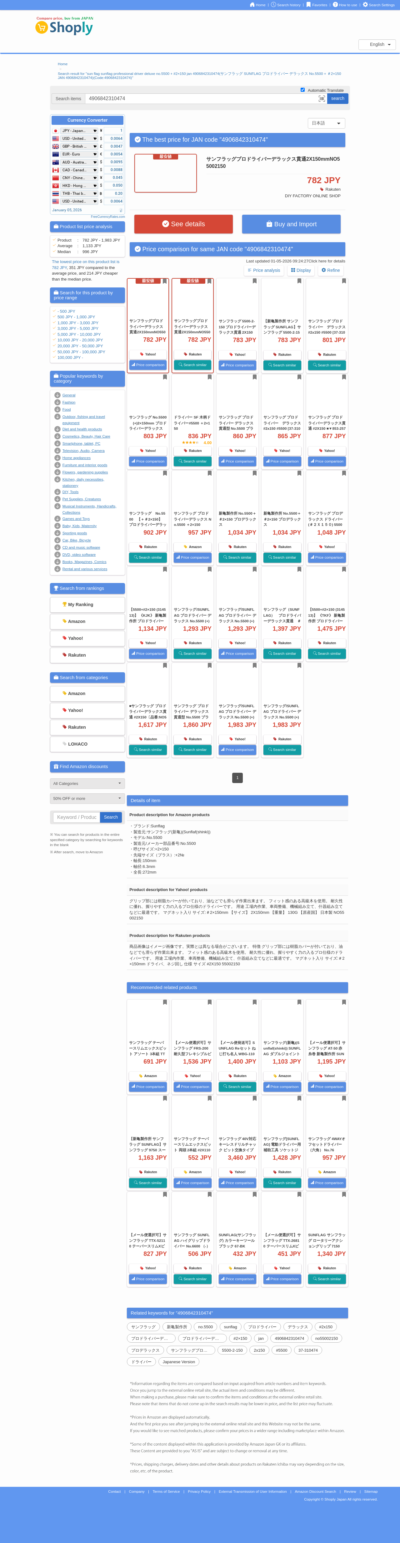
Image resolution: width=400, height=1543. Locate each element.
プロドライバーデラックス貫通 (153, 1338)
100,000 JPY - (70, 357)
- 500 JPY (66, 311)
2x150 (259, 1350)
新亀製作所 (177, 1327)
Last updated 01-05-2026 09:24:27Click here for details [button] (295, 261)
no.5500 (205, 1327)
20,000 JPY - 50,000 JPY (80, 346)
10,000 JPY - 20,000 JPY (80, 340)
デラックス (298, 1327)
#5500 (281, 1350)
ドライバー (141, 1361)
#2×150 (240, 1338)
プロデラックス (145, 1350)
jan (261, 1338)
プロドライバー (262, 1327)
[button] (322, 100)
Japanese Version (179, 1361)
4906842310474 (289, 1338)
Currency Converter (88, 120)
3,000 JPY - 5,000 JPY (78, 328)
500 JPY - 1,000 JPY (76, 317)
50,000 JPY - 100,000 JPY (81, 352)
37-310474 (308, 1350)
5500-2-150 (232, 1350)
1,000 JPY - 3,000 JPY (78, 323)
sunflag (230, 1327)
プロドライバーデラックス (204, 1338)
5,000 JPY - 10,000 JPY (79, 334)
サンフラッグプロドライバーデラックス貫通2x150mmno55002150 (193, 1350)
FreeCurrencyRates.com (108, 216)
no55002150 (326, 1338)
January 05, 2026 (67, 210)
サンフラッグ (143, 1327)
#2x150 (325, 1327)
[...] (206, 98)
